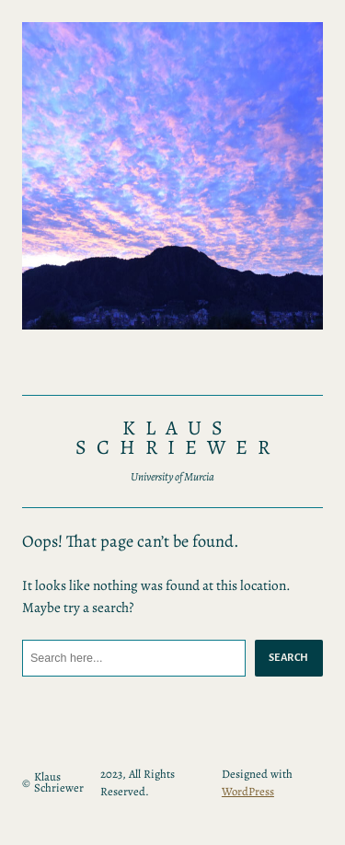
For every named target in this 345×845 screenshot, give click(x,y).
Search (289, 657)
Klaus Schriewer (177, 438)
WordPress (248, 791)
